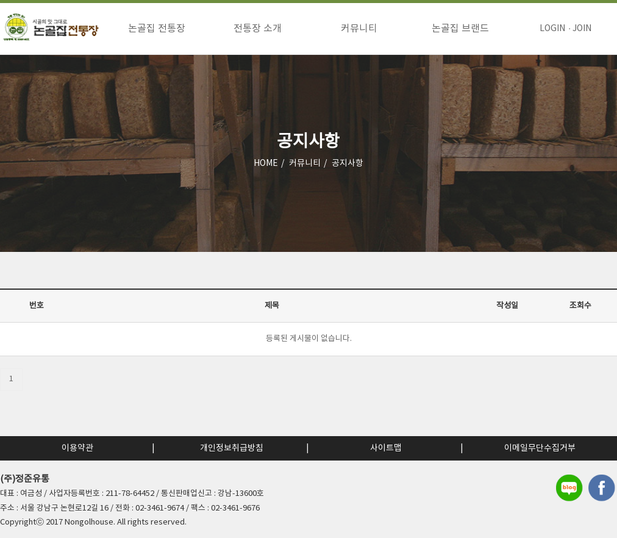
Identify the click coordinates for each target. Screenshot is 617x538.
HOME (266, 164)
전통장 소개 (258, 28)
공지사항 (347, 164)
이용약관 (77, 448)
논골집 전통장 (156, 28)
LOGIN (552, 29)
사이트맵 (386, 448)
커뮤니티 (359, 28)
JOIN (581, 29)
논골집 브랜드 (460, 28)
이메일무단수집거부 (540, 448)
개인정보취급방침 (231, 448)
